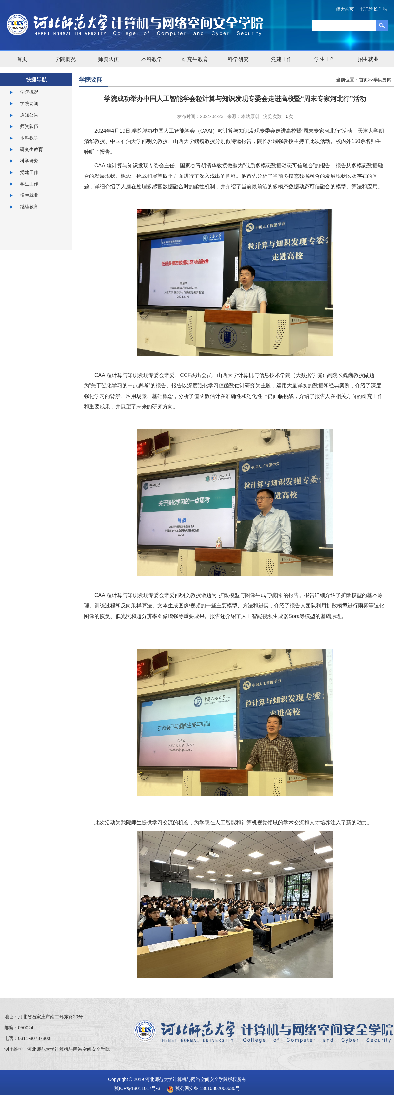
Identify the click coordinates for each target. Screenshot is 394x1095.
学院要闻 (29, 103)
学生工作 (324, 59)
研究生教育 (195, 59)
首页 (22, 59)
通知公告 (29, 115)
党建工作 (281, 59)
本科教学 (151, 59)
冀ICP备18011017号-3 (137, 1088)
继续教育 (29, 206)
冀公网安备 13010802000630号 (202, 1088)
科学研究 (238, 59)
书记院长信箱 (373, 9)
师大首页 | (347, 9)
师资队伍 (108, 59)
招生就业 (368, 59)
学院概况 (65, 59)
